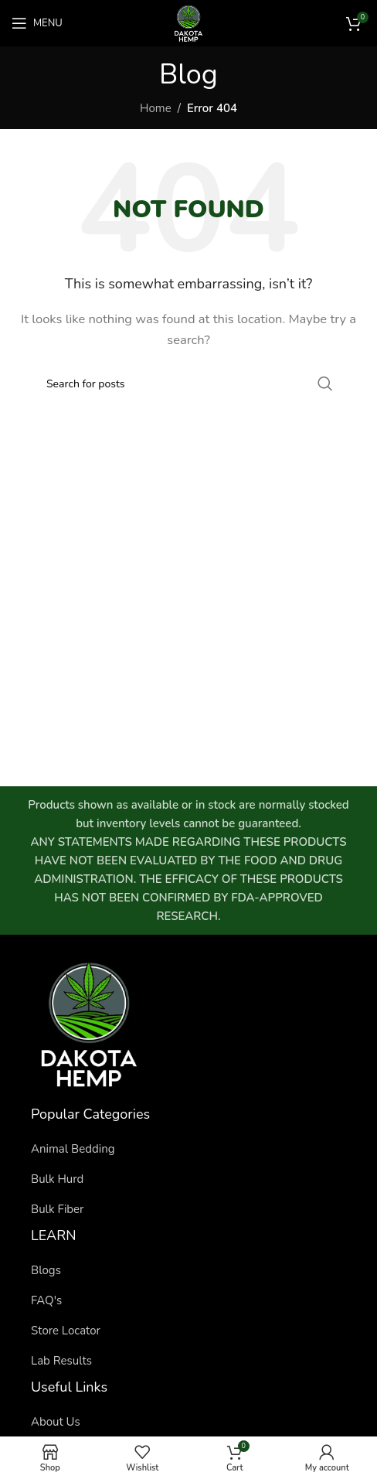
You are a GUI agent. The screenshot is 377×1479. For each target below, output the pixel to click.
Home (156, 108)
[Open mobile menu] (37, 23)
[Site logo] (188, 22)
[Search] (188, 383)
